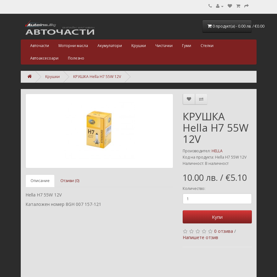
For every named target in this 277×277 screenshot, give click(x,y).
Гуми (186, 45)
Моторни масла (73, 45)
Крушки (138, 45)
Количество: (194, 188)
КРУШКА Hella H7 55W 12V (97, 76)
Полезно (76, 58)
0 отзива (223, 231)
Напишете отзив (200, 237)
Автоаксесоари (44, 58)
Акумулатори (109, 45)
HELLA (217, 151)
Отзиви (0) (69, 180)
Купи (217, 217)
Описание (40, 180)
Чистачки (164, 45)
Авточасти (39, 45)
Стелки (207, 45)
